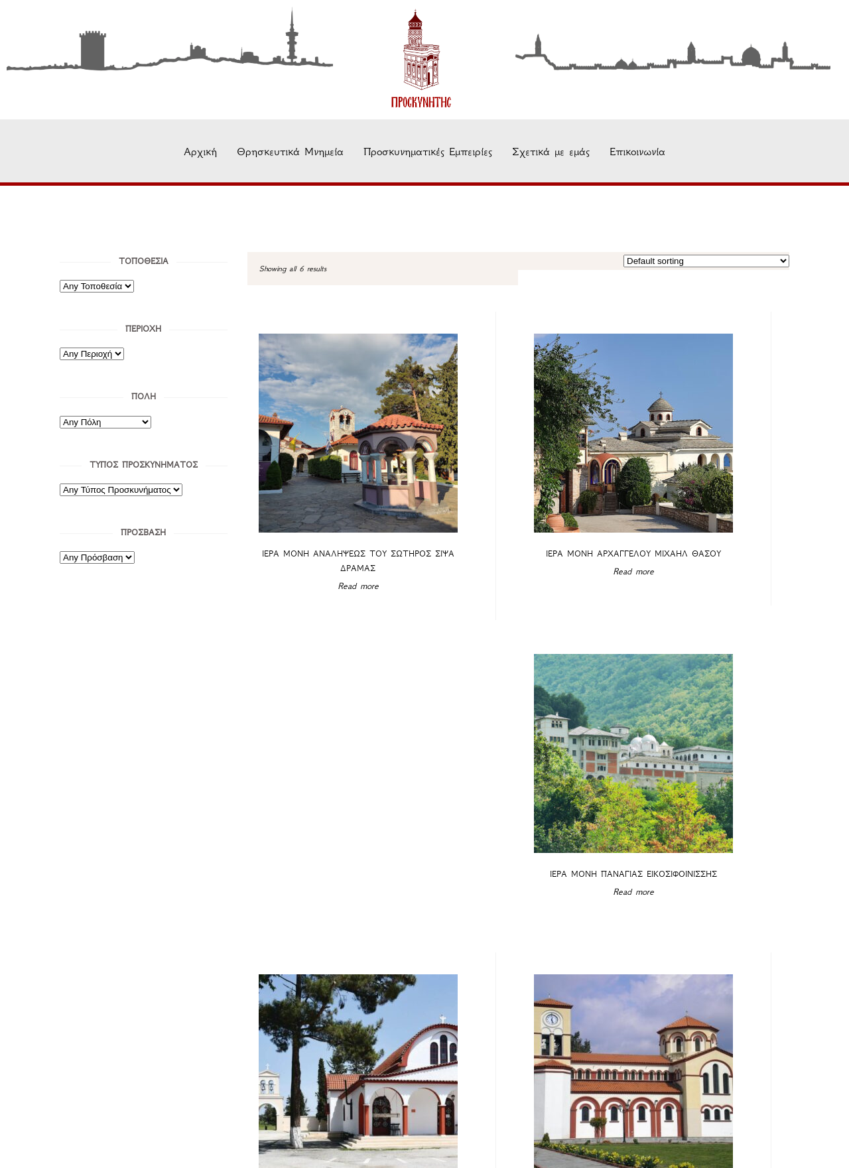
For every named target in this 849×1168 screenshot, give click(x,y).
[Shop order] (706, 261)
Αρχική (200, 151)
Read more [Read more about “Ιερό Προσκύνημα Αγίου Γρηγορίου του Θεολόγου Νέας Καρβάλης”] (518, 827)
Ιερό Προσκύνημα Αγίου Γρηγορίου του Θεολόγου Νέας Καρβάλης (518, 794)
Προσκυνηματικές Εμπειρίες (427, 151)
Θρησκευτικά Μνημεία (290, 151)
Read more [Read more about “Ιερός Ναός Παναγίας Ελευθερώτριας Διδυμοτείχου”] (716, 813)
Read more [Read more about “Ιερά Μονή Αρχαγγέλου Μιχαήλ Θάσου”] (518, 531)
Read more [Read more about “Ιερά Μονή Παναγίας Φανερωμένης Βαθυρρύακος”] (319, 812)
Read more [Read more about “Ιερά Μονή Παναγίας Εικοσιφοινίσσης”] (716, 532)
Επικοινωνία (637, 151)
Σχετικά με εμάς (551, 151)
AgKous (516, 1148)
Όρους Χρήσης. (749, 1131)
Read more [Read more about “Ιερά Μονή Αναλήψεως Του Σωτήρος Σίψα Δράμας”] (319, 531)
